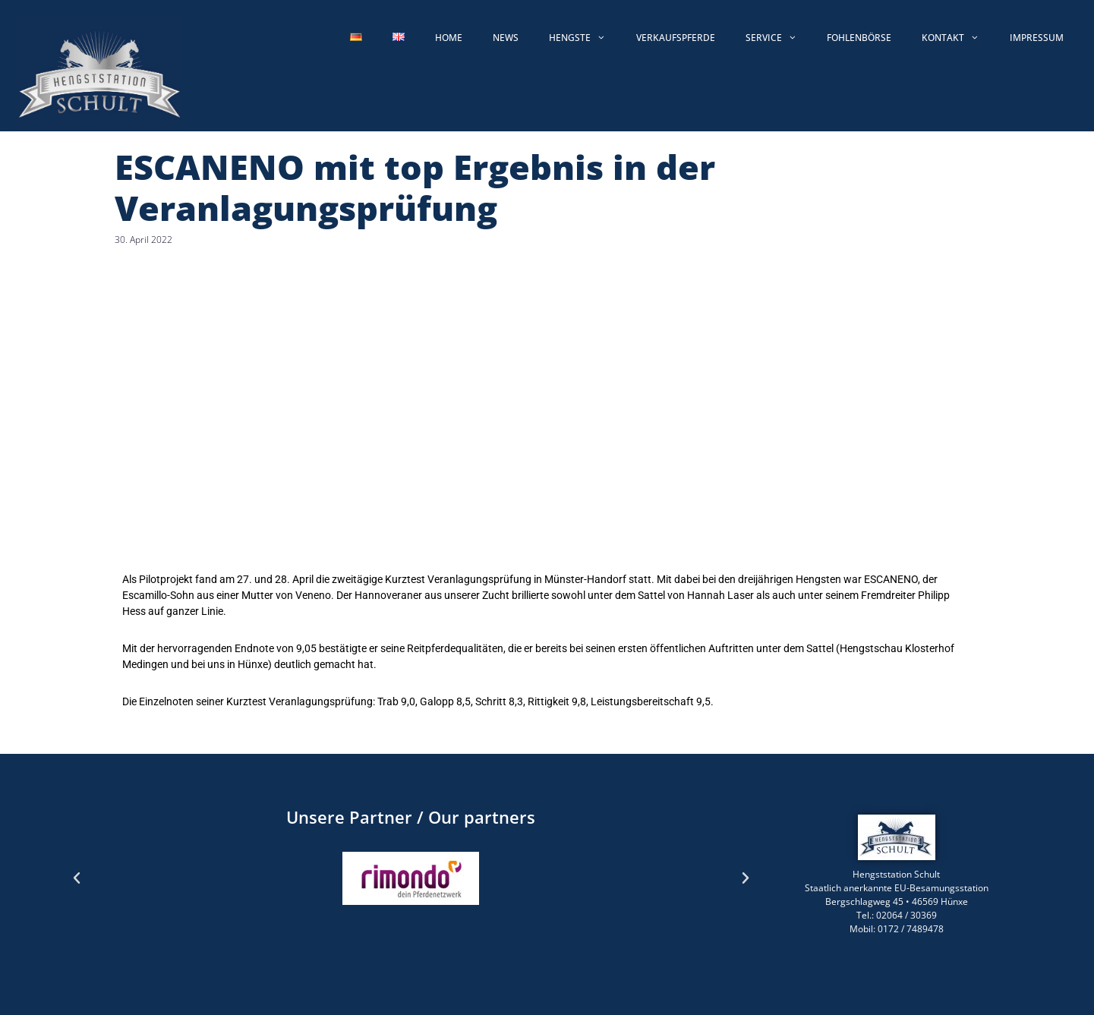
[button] (76, 878)
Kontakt (958, 38)
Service (779, 38)
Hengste (585, 38)
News (506, 37)
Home (448, 37)
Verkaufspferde (675, 37)
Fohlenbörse (859, 37)
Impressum (1037, 37)
